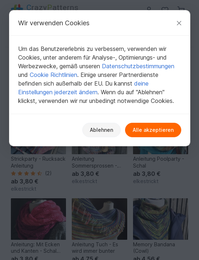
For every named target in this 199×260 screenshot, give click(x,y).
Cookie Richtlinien (53, 74)
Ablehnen (101, 130)
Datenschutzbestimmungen (138, 66)
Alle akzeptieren (153, 130)
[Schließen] (179, 23)
